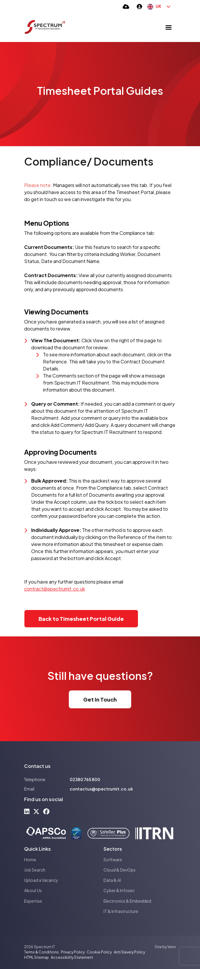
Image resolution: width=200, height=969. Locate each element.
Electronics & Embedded (127, 901)
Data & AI (112, 880)
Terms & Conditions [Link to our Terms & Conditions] (41, 952)
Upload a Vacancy (41, 880)
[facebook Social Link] (46, 811)
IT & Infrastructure (121, 911)
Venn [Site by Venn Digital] (171, 947)
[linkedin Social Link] (26, 811)
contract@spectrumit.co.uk (54, 589)
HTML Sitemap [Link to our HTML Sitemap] (36, 957)
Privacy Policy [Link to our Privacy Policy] (73, 952)
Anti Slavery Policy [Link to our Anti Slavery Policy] (129, 952)
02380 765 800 (85, 779)
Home (30, 859)
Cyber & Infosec (119, 890)
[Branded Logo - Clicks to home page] (45, 27)
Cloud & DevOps (120, 869)
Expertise (33, 901)
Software (113, 859)
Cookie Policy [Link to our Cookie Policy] (99, 952)
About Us (33, 890)
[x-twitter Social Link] (36, 811)
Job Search (34, 869)
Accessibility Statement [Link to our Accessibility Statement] (72, 957)
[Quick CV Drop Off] (126, 6)
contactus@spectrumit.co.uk (101, 788)
